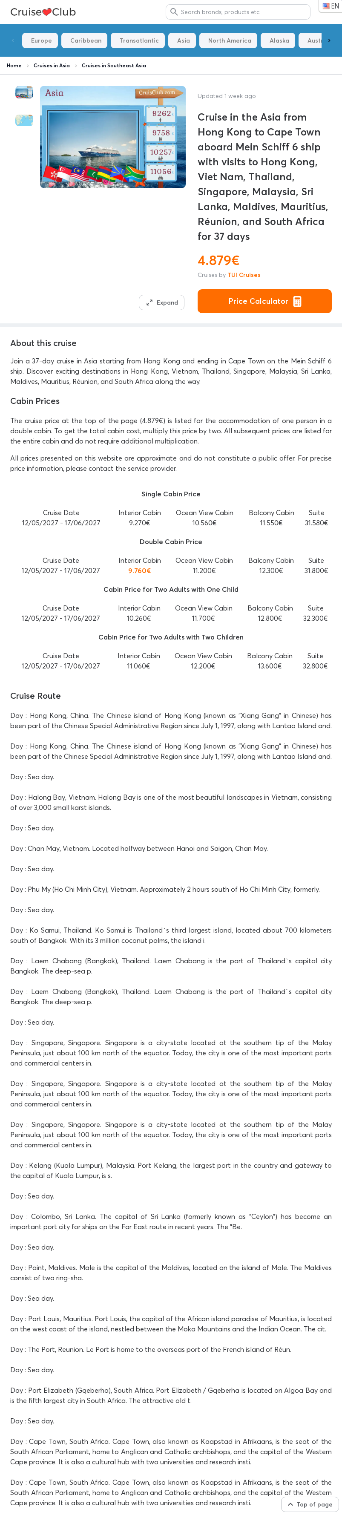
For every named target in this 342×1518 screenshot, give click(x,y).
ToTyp (44, 12)
